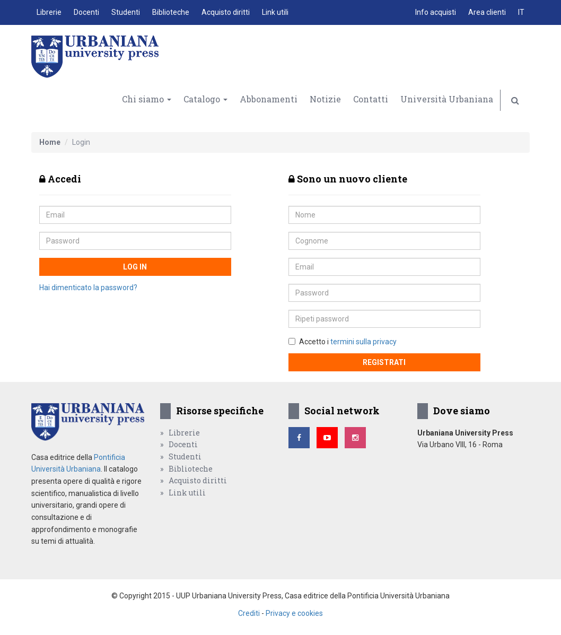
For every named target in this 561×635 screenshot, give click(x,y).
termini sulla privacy (363, 341)
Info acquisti (435, 12)
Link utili (275, 12)
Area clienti (487, 12)
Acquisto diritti (225, 12)
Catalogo (205, 99)
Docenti (86, 12)
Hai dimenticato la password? (88, 287)
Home (49, 142)
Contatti (370, 99)
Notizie (325, 99)
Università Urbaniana (446, 99)
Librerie (49, 12)
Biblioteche (170, 12)
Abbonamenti (268, 99)
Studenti (125, 12)
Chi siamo (146, 99)
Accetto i (342, 341)
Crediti (249, 613)
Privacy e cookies (294, 613)
